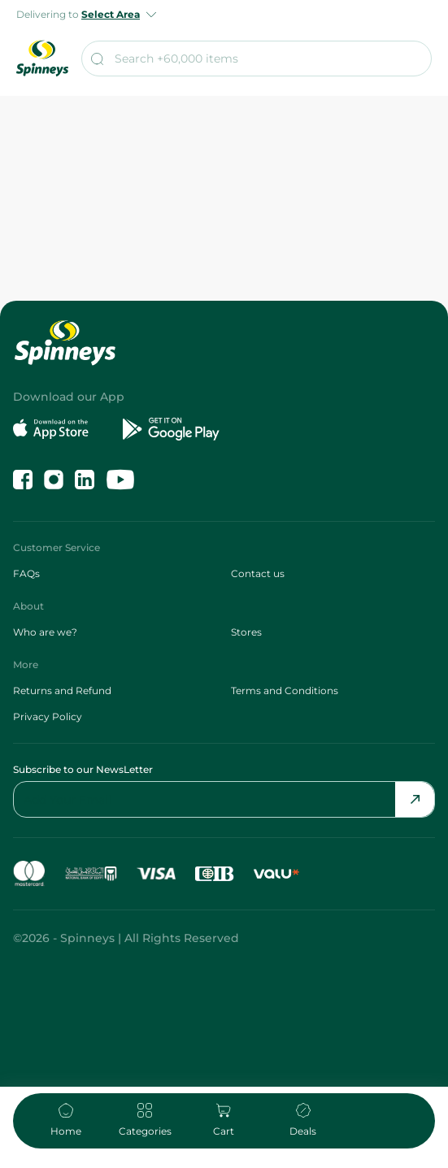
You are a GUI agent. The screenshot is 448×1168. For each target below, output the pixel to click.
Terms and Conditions (284, 690)
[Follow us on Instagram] (53, 479)
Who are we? (45, 632)
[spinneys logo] (42, 58)
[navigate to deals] (302, 1121)
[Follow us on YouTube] (120, 479)
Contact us (258, 573)
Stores (246, 632)
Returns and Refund (62, 690)
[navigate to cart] (224, 1121)
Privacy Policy (47, 716)
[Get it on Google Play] (171, 429)
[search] (256, 58)
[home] (65, 1121)
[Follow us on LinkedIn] (84, 479)
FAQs (26, 573)
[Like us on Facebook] (23, 479)
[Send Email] (414, 799)
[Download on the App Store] (61, 429)
